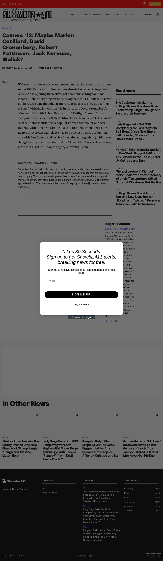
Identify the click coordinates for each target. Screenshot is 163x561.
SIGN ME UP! (81, 294)
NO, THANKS (82, 304)
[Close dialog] (120, 245)
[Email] (81, 281)
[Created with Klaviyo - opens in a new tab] (81, 317)
